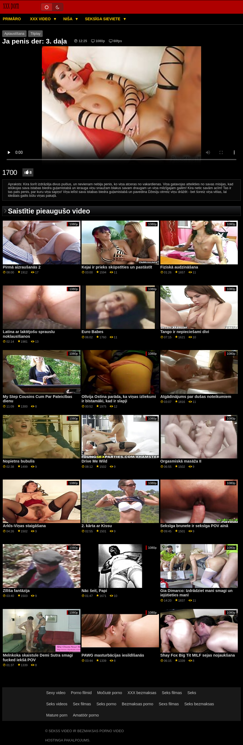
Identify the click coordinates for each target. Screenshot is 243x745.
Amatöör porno (86, 715)
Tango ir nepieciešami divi (184, 332)
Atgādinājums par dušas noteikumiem (195, 396)
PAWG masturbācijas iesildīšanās (113, 655)
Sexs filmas (169, 704)
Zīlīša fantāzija (16, 590)
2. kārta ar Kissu (97, 526)
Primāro (12, 19)
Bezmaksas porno (137, 704)
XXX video (41, 19)
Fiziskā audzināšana (179, 267)
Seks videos (56, 704)
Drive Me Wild (94, 461)
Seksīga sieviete (103, 19)
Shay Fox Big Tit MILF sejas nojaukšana (197, 655)
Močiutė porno (109, 693)
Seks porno (106, 704)
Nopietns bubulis (18, 461)
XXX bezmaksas (142, 693)
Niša (68, 19)
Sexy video (55, 693)
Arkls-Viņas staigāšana (24, 526)
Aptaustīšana (14, 34)
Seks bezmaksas (199, 704)
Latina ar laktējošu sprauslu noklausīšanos (29, 334)
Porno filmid (81, 693)
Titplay (35, 34)
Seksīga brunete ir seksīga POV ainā (194, 526)
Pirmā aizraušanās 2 (21, 267)
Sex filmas (82, 704)
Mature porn (56, 715)
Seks (191, 693)
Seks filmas (172, 693)
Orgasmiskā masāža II (180, 461)
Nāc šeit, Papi (94, 590)
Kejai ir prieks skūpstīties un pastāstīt (117, 267)
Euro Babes (92, 332)
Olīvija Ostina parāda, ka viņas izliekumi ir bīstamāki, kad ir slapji (119, 398)
